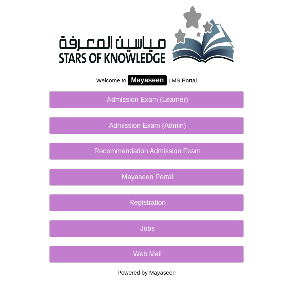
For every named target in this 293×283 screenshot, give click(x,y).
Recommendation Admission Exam (146, 151)
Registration (146, 202)
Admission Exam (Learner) (146, 99)
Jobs (146, 228)
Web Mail (146, 254)
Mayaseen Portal (146, 177)
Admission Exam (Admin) (146, 125)
